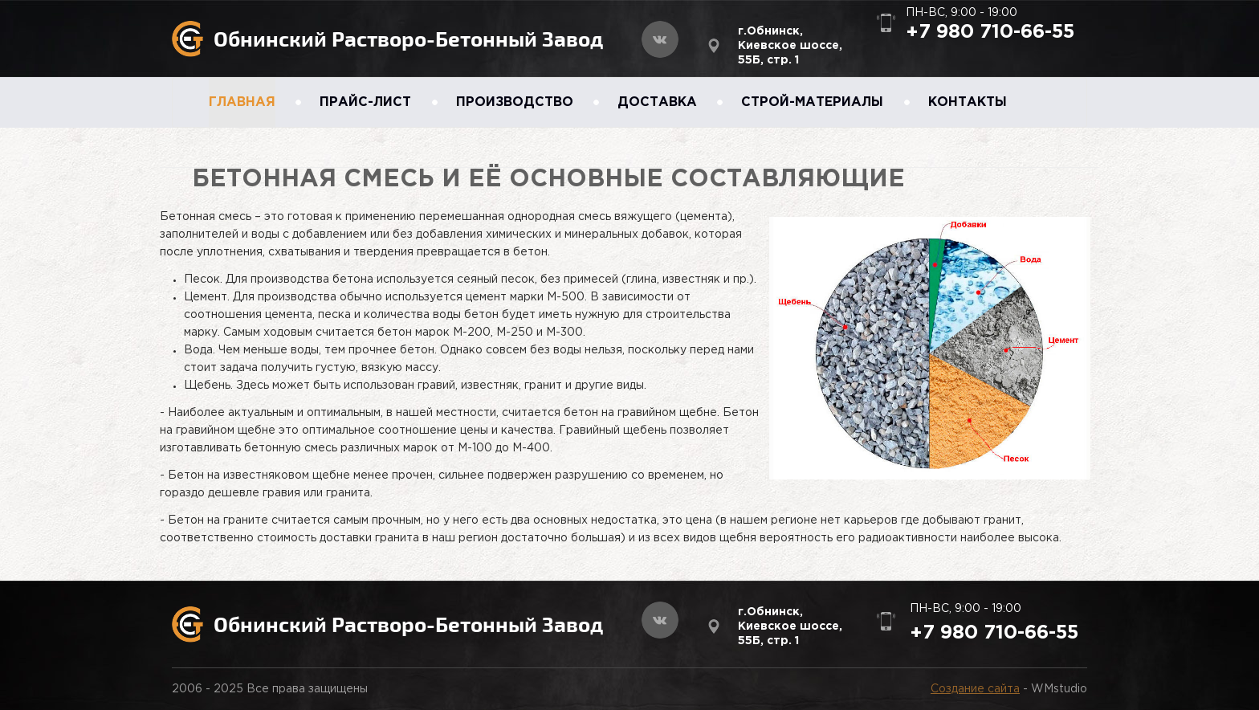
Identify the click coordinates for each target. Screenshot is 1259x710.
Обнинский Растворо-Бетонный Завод (408, 38)
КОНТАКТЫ (967, 102)
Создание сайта (975, 689)
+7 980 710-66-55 (990, 32)
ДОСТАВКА (657, 102)
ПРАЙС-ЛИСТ (365, 102)
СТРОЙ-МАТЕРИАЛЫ (812, 102)
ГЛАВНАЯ (242, 102)
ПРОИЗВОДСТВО (514, 102)
